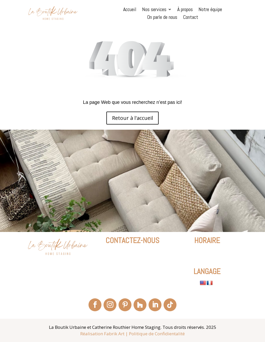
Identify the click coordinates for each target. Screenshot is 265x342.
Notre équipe (210, 10)
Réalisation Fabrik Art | (104, 334)
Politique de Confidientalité (157, 334)
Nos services (154, 10)
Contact (190, 17)
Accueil (129, 10)
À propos (185, 10)
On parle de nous (162, 17)
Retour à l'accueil (132, 117)
